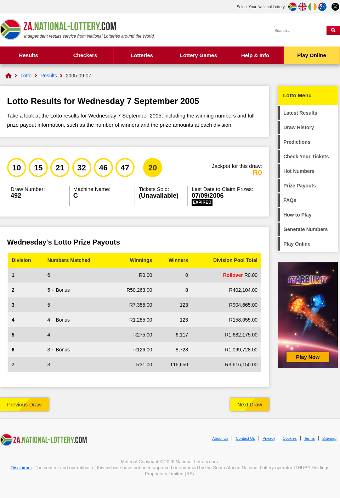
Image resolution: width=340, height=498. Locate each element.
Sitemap (329, 438)
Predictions (296, 142)
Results (28, 55)
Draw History (298, 127)
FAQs (289, 200)
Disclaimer (21, 467)
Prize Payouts (299, 185)
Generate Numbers (305, 229)
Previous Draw (24, 404)
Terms (309, 438)
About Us (220, 438)
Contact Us (245, 438)
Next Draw (249, 404)
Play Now (308, 357)
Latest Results (300, 113)
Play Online (311, 55)
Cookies (290, 438)
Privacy (268, 438)
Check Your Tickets (306, 156)
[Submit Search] (333, 30)
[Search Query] (298, 30)
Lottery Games (198, 55)
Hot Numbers (298, 171)
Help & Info (255, 55)
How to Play (297, 215)
